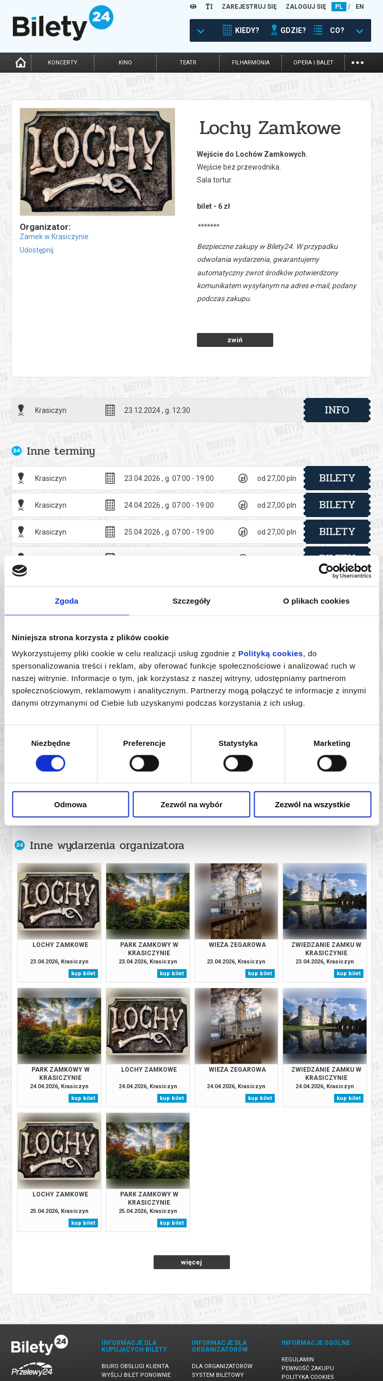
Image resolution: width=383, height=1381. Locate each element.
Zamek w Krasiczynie (54, 236)
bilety (337, 442)
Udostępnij (37, 250)
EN (360, 6)
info (337, 373)
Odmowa (70, 804)
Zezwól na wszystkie (312, 804)
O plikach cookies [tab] (316, 600)
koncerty (62, 62)
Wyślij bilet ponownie (136, 1339)
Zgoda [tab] (66, 600)
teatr (187, 62)
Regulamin (297, 1323)
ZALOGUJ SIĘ (306, 6)
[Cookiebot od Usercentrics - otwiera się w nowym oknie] (326, 570)
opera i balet (313, 62)
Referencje (209, 1347)
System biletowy (218, 1339)
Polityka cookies (307, 1341)
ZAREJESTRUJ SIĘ (249, 6)
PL (339, 6)
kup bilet (83, 937)
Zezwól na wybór (192, 804)
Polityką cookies (270, 653)
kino (125, 62)
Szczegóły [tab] (191, 600)
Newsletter (120, 1347)
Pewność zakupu (307, 1332)
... (357, 61)
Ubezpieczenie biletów (136, 1365)
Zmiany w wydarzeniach (138, 1356)
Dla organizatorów (222, 1330)
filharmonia (251, 62)
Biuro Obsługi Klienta (135, 1330)
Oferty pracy (302, 1358)
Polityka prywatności (316, 1349)
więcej (191, 1226)
